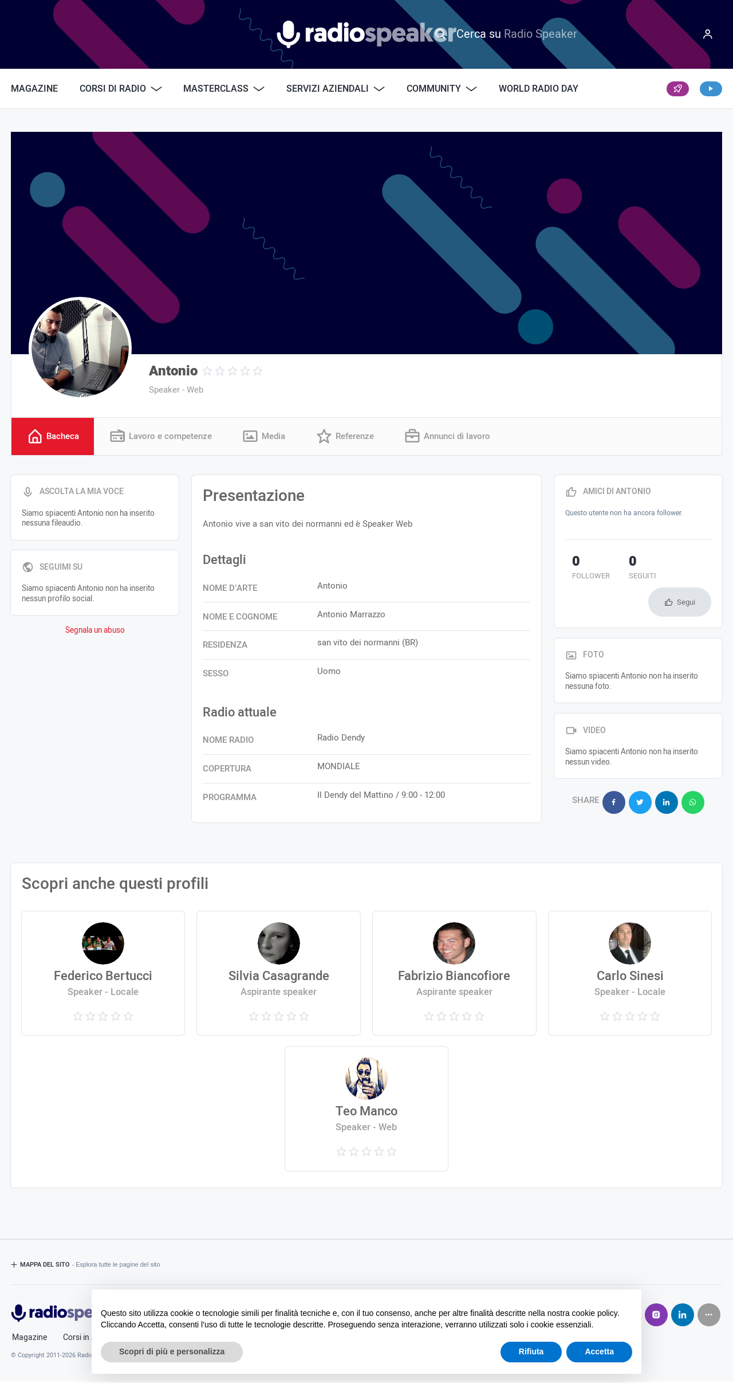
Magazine (34, 89)
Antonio (173, 371)
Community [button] (442, 89)
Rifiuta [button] (531, 1351)
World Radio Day (538, 89)
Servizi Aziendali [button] (335, 89)
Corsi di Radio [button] (121, 89)
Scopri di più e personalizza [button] (171, 1351)
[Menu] (707, 34)
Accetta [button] (599, 1351)
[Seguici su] (708, 1316)
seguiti (622, 570)
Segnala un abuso (95, 632)
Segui (686, 572)
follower (584, 570)
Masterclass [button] (224, 89)
